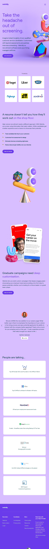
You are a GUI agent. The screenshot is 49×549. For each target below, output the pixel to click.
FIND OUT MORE (8, 151)
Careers (27, 525)
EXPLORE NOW (7, 55)
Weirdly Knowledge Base (40, 536)
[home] (5, 4)
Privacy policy (17, 523)
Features (5, 520)
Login (4, 525)
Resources (27, 523)
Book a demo (6, 523)
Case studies (28, 520)
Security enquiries (29, 528)
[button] (45, 4)
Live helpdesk (17, 520)
